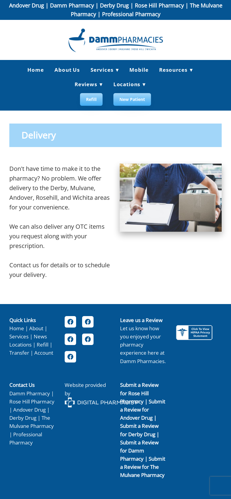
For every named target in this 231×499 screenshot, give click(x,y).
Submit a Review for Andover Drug (142, 409)
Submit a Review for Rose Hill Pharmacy (139, 393)
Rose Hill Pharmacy (159, 5)
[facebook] (70, 322)
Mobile (138, 70)
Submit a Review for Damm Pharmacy (139, 450)
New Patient (132, 99)
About (36, 328)
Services (19, 336)
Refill (91, 99)
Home (35, 70)
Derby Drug (114, 5)
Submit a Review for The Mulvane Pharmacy (142, 467)
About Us (67, 70)
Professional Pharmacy (131, 14)
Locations (129, 84)
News (40, 336)
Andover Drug (26, 5)
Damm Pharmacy (72, 5)
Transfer (19, 352)
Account (43, 352)
